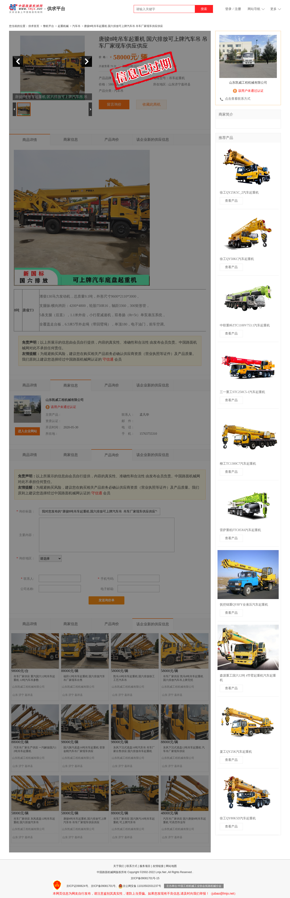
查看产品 (231, 200)
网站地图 (171, 866)
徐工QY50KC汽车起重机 (237, 259)
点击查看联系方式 (237, 98)
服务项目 (145, 866)
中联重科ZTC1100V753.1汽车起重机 (245, 325)
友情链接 (158, 866)
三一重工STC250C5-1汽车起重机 (242, 392)
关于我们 (118, 866)
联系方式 (131, 866)
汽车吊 (76, 26)
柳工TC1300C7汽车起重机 (238, 463)
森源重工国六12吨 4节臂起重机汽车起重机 (248, 678)
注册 (238, 9)
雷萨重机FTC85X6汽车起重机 (240, 530)
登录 (228, 9)
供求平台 (56, 8)
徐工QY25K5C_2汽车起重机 (239, 192)
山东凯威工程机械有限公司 (248, 82)
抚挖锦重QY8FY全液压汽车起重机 (244, 604)
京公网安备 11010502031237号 (139, 886)
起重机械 (63, 26)
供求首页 (33, 26)
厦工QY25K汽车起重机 (236, 751)
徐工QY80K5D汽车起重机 (238, 818)
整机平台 (48, 26)
